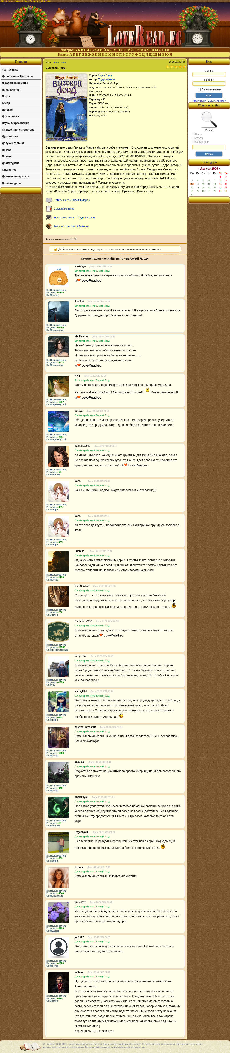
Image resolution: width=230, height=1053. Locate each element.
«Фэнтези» (60, 62)
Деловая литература (16, 176)
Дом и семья (10, 116)
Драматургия (10, 163)
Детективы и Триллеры (17, 76)
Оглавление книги (64, 208)
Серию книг (200, 142)
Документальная (13, 143)
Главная (21, 61)
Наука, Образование (15, 123)
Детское (7, 109)
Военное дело (11, 183)
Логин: (209, 73)
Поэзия (7, 156)
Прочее (7, 149)
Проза (6, 96)
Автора (198, 138)
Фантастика (10, 69)
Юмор (6, 103)
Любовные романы (15, 82)
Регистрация (199, 101)
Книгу (197, 134)
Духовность (10, 136)
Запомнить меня (209, 89)
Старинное (9, 169)
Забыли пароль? (217, 101)
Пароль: (209, 82)
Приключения (11, 89)
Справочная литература (18, 129)
